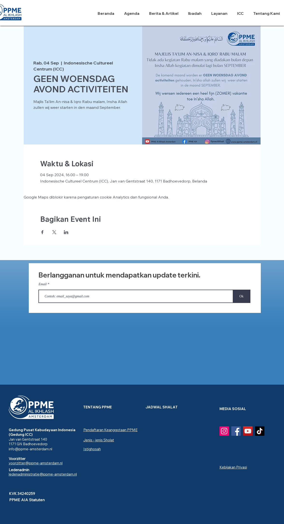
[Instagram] (224, 431)
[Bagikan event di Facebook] (42, 232)
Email (43, 284)
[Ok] (241, 296)
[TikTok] (259, 431)
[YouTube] (248, 431)
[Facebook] (236, 431)
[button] (196, 13)
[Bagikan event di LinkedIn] (66, 232)
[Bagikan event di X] (54, 232)
